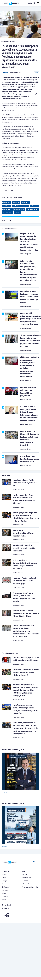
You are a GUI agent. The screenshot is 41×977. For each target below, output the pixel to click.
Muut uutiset (6, 887)
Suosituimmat (26, 878)
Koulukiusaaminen (32, 209)
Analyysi (4, 881)
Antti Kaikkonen (7, 213)
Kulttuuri (5, 890)
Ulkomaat (5, 884)
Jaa (37, 72)
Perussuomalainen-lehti (30, 887)
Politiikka (5, 73)
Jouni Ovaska (6, 206)
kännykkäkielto (7, 209)
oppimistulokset (19, 209)
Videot (4, 893)
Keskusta (17, 213)
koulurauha (25, 203)
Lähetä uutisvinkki (28, 884)
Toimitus (25, 881)
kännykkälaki (6, 203)
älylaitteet (16, 203)
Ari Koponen (34, 206)
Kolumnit (5, 896)
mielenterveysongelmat (20, 206)
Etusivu (24, 874)
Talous (4, 878)
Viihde (4, 899)
